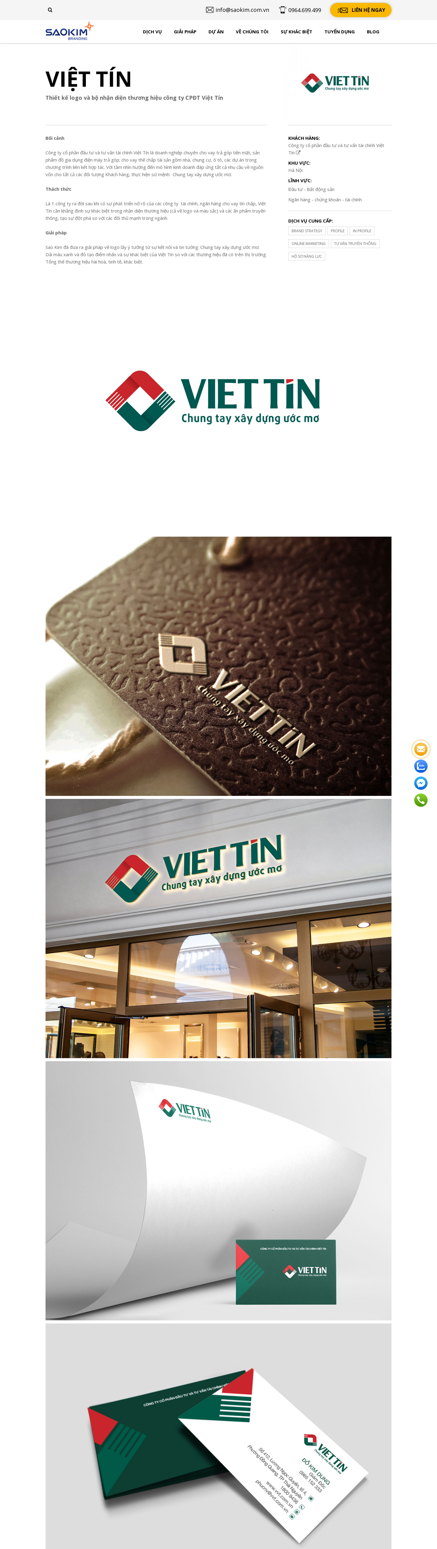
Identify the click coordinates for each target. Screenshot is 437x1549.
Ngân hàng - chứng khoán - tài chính (325, 199)
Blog (373, 31)
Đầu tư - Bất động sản (311, 189)
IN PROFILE (362, 230)
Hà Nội (295, 170)
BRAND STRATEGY (307, 230)
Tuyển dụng (339, 31)
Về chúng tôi (252, 31)
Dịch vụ (152, 31)
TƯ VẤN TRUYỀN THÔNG (355, 243)
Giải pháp (185, 31)
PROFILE (337, 230)
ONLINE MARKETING (309, 243)
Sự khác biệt (296, 31)
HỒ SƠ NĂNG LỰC (307, 256)
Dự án (216, 31)
